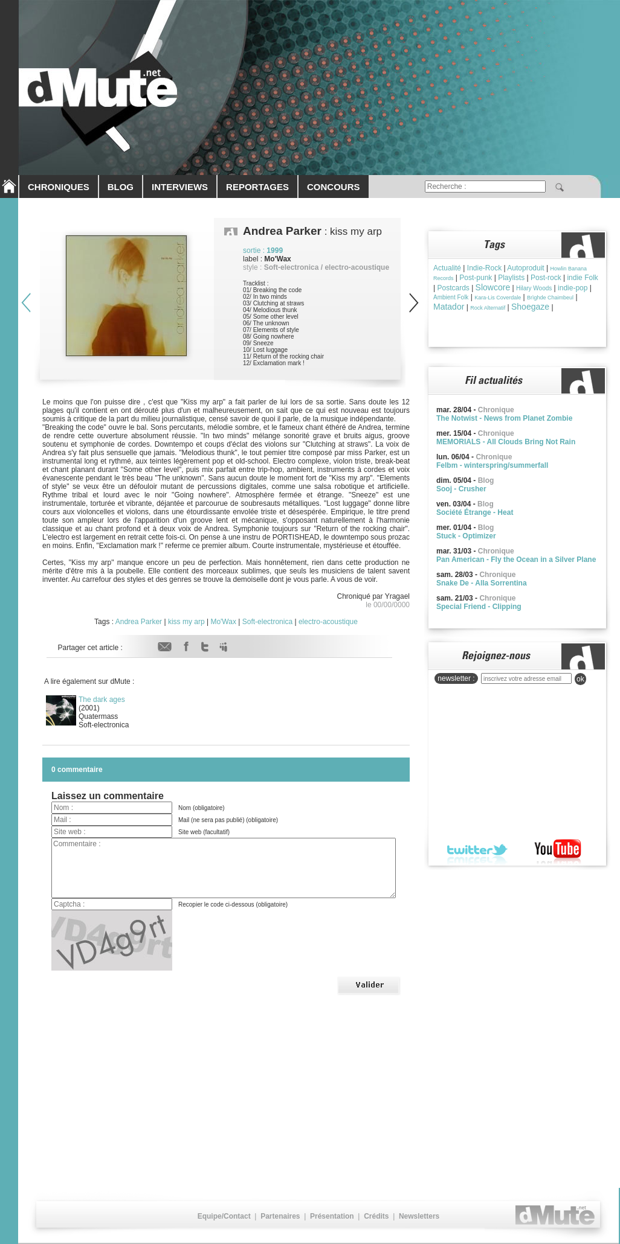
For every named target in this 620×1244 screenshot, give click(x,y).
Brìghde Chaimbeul (550, 298)
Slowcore (493, 287)
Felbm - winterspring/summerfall (492, 465)
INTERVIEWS (180, 187)
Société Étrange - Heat (474, 512)
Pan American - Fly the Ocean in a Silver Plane (516, 559)
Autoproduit (525, 268)
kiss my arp (186, 621)
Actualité (447, 268)
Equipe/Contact (224, 1216)
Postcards (453, 288)
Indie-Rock (484, 268)
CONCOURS (333, 187)
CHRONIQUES (58, 187)
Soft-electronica (267, 621)
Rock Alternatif (487, 308)
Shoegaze (530, 306)
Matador (448, 306)
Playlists (511, 277)
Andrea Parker (138, 621)
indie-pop (572, 288)
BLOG (121, 187)
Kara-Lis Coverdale (497, 298)
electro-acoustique (328, 621)
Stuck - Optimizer (466, 536)
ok (580, 679)
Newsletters (419, 1216)
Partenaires (280, 1216)
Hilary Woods (534, 288)
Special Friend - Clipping (479, 606)
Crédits (376, 1216)
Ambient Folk (450, 297)
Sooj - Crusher (461, 489)
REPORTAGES (257, 187)
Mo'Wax (223, 621)
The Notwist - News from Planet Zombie (504, 418)
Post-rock (546, 277)
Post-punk (475, 277)
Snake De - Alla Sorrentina (481, 583)
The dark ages (102, 699)
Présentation (332, 1216)
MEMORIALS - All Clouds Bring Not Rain (505, 442)
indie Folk (582, 277)
